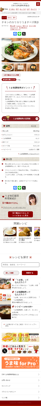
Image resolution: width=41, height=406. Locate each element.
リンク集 (4, 397)
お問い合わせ (6, 380)
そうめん (12, 9)
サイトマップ (6, 386)
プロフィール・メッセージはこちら (14, 207)
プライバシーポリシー (9, 392)
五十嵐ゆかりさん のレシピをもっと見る (20, 214)
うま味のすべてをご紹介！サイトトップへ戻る (21, 325)
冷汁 (17, 9)
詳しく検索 (9, 273)
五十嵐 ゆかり (23, 27)
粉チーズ (25, 26)
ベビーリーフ (14, 27)
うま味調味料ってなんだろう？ (29, 154)
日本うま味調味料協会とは (10, 374)
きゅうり (34, 9)
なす (28, 9)
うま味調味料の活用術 (21, 119)
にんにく (19, 26)
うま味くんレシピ (15, 29)
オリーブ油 (32, 26)
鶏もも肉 (12, 26)
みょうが (23, 9)
